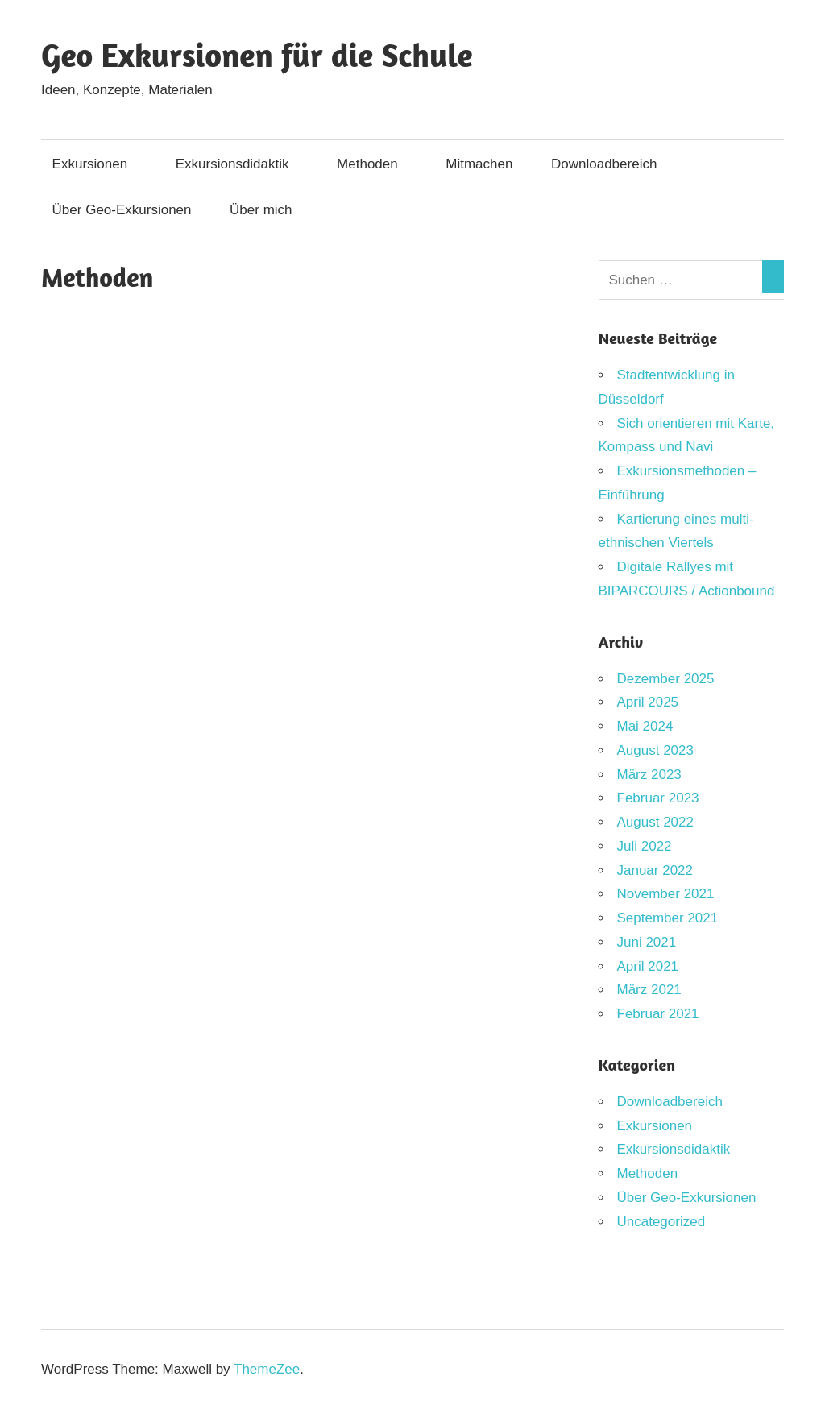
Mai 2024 (645, 726)
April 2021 (648, 966)
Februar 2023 (658, 798)
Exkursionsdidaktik (240, 164)
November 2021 (666, 893)
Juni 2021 (647, 942)
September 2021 (668, 918)
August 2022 (655, 822)
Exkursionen (98, 164)
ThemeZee (267, 1369)
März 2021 (649, 989)
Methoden (375, 164)
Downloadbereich (612, 164)
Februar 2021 (658, 1014)
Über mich (261, 210)
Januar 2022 (655, 870)
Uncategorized (661, 1221)
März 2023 (649, 774)
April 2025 (648, 702)
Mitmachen (479, 164)
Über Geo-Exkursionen (122, 210)
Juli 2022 (644, 846)
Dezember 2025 (666, 678)
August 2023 (655, 750)
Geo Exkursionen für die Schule (257, 54)
